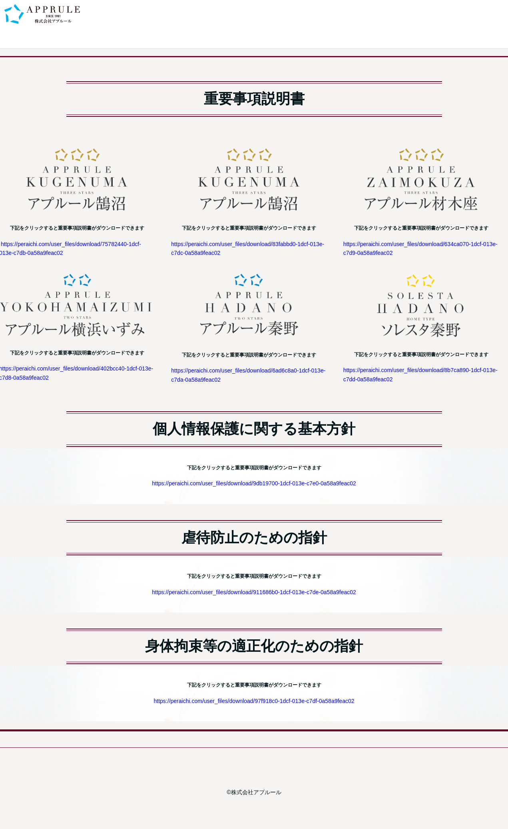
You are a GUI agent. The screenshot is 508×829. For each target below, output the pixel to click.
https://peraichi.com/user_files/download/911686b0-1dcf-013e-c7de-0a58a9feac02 (254, 592)
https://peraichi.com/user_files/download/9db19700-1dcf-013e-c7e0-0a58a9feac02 (254, 483)
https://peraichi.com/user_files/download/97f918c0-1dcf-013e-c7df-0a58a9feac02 (254, 701)
